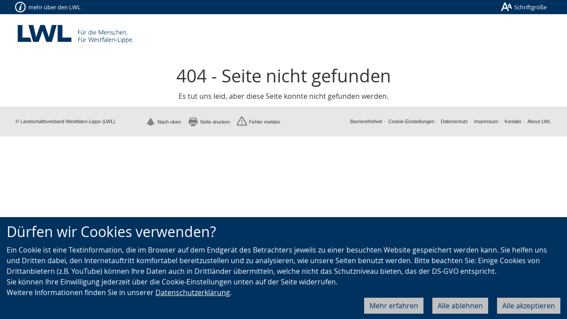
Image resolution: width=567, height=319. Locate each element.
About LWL (539, 121)
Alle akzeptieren (528, 306)
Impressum (486, 121)
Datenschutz (454, 121)
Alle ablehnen (460, 306)
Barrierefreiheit (366, 121)
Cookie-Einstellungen (411, 121)
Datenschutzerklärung (192, 292)
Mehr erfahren (393, 306)
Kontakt (513, 121)
